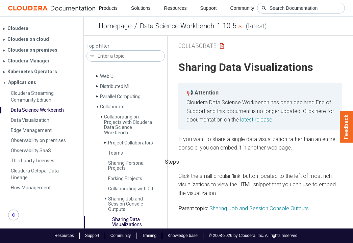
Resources (175, 8)
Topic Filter (97, 46)
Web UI (107, 76)
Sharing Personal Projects (126, 165)
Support (208, 8)
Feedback (346, 126)
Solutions (141, 8)
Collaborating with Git (130, 188)
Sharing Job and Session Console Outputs (125, 204)
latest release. (257, 119)
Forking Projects (125, 178)
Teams (115, 153)
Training (149, 235)
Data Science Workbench (177, 26)
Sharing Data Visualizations (127, 222)
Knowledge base (183, 235)
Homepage (115, 26)
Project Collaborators (130, 142)
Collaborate (112, 106)
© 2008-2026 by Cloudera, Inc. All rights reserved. (254, 235)
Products (108, 8)
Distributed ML (115, 86)
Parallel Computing (120, 96)
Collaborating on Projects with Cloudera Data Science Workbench (128, 124)
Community (242, 8)
